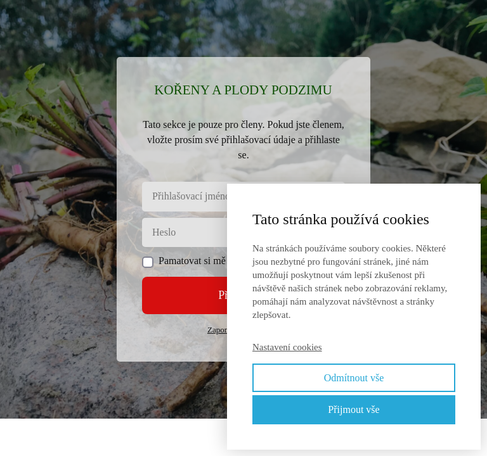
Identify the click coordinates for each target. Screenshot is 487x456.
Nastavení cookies (287, 347)
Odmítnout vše (354, 377)
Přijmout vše (353, 409)
